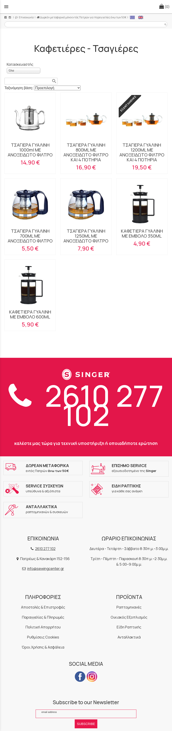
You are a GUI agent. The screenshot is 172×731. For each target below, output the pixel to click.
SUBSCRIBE (86, 724)
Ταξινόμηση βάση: (19, 88)
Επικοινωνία (24, 17)
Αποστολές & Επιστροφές (43, 607)
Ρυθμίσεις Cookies (43, 637)
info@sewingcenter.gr (45, 568)
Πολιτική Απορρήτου (43, 627)
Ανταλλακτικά (129, 637)
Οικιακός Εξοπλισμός (129, 617)
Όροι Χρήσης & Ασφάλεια (43, 647)
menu (6, 6)
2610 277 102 (86, 405)
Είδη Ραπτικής (129, 627)
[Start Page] (86, 6)
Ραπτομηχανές (129, 607)
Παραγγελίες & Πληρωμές (43, 617)
